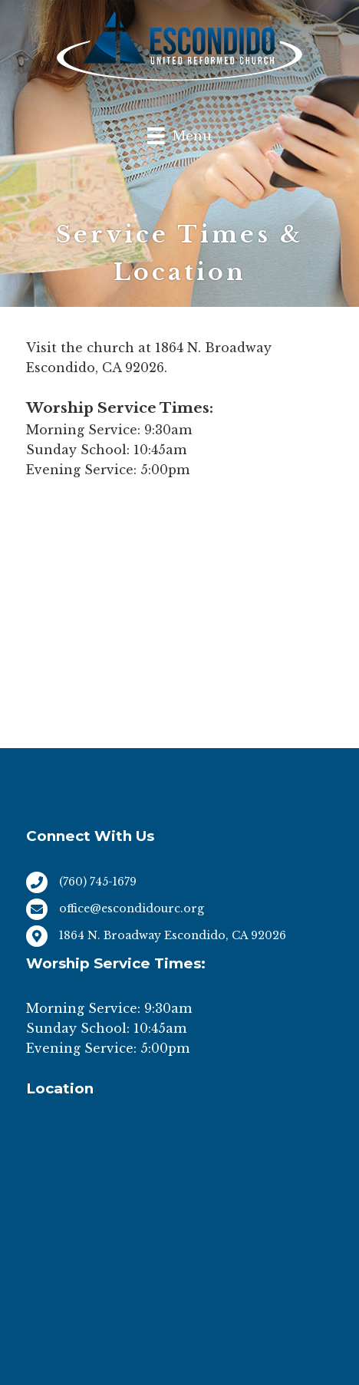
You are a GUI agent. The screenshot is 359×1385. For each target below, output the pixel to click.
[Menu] (179, 135)
